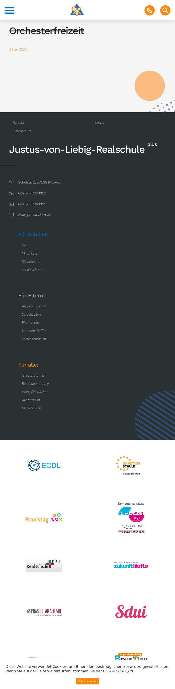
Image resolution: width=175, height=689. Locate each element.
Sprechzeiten (31, 314)
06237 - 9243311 (32, 204)
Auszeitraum (31, 400)
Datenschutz (22, 131)
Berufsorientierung (35, 383)
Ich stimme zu (87, 681)
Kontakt (18, 122)
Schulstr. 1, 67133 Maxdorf (40, 182)
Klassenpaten (31, 261)
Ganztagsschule (33, 375)
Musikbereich (31, 408)
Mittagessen (30, 253)
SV (24, 245)
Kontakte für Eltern (35, 330)
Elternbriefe (30, 322)
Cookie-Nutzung (116, 671)
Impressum (99, 122)
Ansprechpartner (34, 306)
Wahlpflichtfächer (35, 391)
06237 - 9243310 (32, 193)
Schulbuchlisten (33, 269)
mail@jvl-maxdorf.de (34, 215)
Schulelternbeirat (34, 339)
